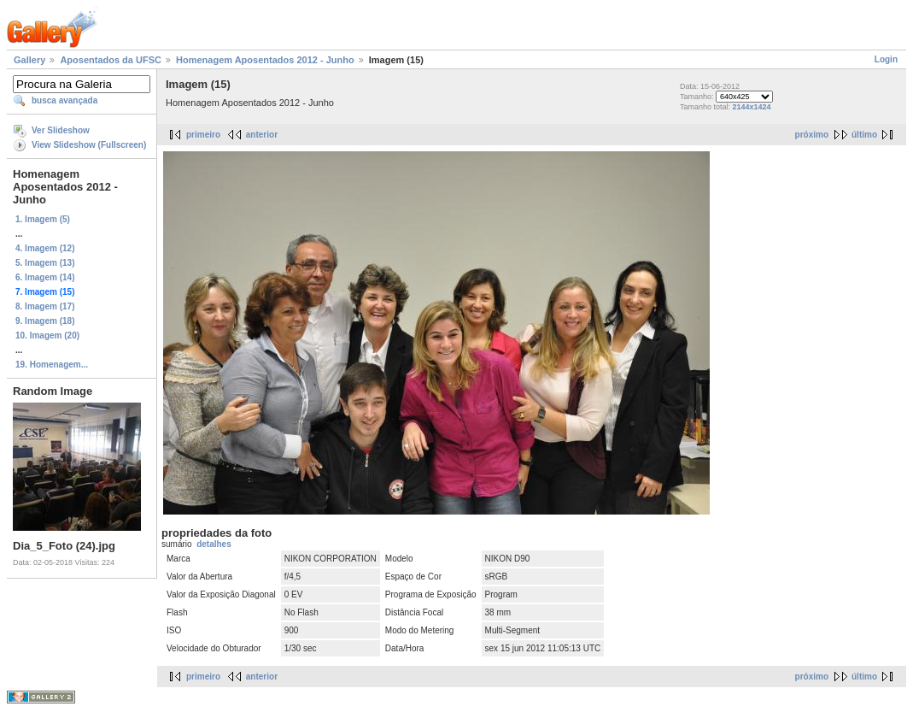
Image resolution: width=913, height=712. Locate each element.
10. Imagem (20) (47, 335)
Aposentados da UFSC (110, 60)
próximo (811, 134)
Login (886, 59)
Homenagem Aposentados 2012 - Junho (265, 60)
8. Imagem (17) (44, 306)
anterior (262, 134)
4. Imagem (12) (44, 248)
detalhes (213, 544)
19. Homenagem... (51, 364)
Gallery (29, 60)
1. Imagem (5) (42, 219)
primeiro (203, 134)
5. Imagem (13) (44, 263)
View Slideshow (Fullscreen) (89, 145)
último (864, 134)
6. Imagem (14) (44, 277)
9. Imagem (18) (44, 321)
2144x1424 (751, 107)
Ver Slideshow (61, 130)
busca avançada (64, 100)
